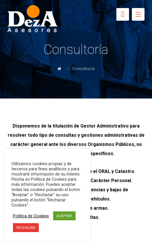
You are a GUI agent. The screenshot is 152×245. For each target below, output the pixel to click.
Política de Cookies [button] (31, 216)
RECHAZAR (25, 227)
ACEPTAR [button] (64, 216)
